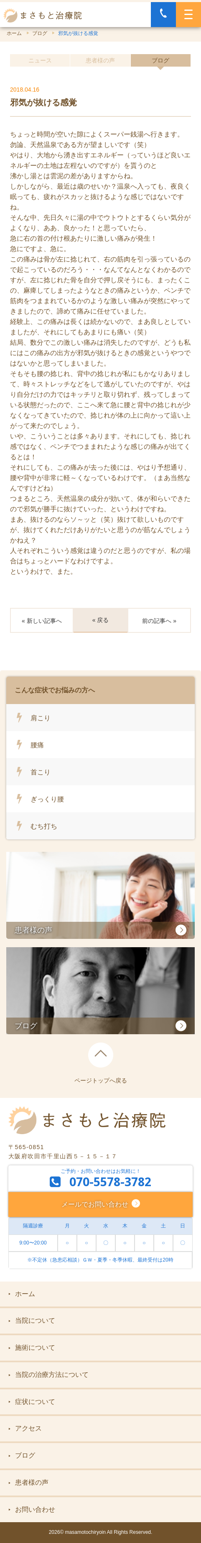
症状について (31, 1401)
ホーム (14, 33)
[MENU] (188, 14)
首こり (41, 772)
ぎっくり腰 (47, 799)
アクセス (25, 1428)
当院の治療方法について (48, 1374)
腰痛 (37, 745)
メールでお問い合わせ (96, 1203)
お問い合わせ (31, 1509)
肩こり (41, 717)
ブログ (39, 33)
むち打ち (44, 826)
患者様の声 (100, 60)
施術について (31, 1347)
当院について (31, 1320)
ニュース (40, 60)
